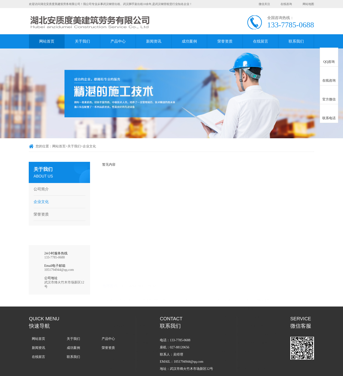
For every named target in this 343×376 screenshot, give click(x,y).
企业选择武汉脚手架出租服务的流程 (249, 218)
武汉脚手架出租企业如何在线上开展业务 (252, 235)
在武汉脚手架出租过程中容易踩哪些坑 (251, 201)
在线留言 (260, 41)
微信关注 (264, 4)
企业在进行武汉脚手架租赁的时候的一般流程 (141, 218)
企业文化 (89, 146)
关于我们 (82, 41)
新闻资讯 (153, 41)
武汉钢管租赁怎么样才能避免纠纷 (133, 270)
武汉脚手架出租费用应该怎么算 (131, 235)
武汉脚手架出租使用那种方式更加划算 (136, 253)
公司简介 (39, 189)
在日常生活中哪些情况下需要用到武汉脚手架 (256, 270)
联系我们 (296, 41)
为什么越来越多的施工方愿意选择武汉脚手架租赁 (142, 227)
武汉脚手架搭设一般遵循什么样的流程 (251, 210)
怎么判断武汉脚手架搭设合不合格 (133, 261)
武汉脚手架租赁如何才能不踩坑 (246, 261)
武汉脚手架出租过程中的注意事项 (133, 244)
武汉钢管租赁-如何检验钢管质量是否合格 (253, 244)
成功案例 (189, 41)
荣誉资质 (225, 41)
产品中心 (118, 41)
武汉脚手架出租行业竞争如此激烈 (247, 227)
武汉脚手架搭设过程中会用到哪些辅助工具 (139, 201)
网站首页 (46, 41)
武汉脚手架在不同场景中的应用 (246, 253)
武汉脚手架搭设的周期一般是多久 (133, 210)
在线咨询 (286, 4)
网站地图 (308, 4)
